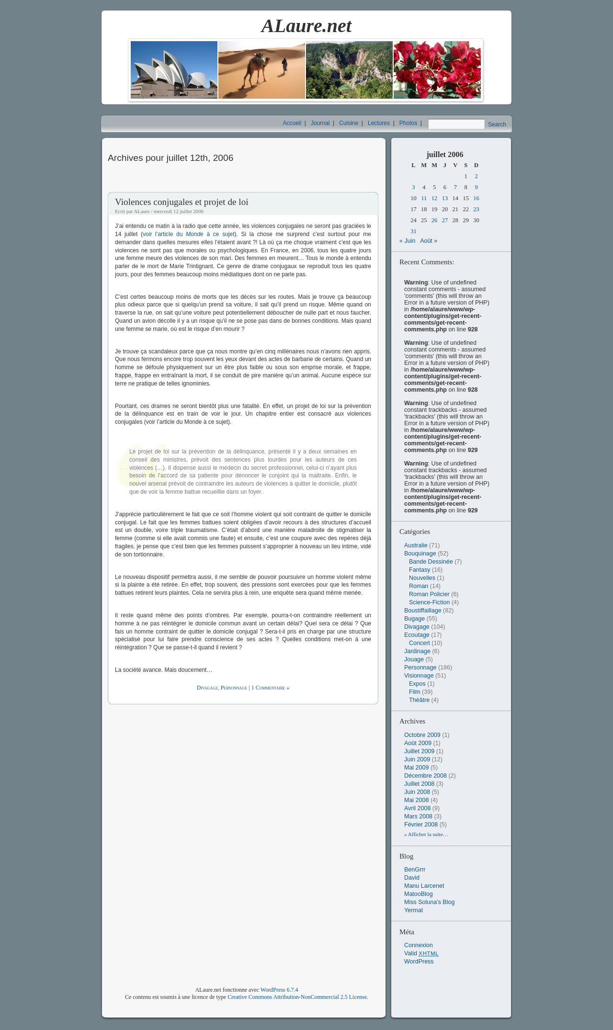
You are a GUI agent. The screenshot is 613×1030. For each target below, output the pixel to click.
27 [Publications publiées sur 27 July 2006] (445, 220)
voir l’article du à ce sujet (188, 234)
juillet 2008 (419, 784)
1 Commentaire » (270, 687)
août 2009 (417, 743)
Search (497, 124)
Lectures (379, 123)
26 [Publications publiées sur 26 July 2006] (434, 220)
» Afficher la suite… (426, 834)
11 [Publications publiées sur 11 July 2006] (424, 198)
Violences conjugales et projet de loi (182, 202)
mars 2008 (418, 816)
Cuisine (348, 123)
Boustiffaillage (423, 610)
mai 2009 (416, 767)
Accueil (292, 123)
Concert (419, 643)
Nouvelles (422, 578)
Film (414, 692)
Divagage (207, 687)
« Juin (407, 241)
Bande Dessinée (431, 561)
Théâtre (419, 700)
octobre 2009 (422, 735)
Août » (428, 241)
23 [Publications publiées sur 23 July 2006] (476, 209)
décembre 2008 (425, 775)
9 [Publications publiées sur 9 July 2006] (476, 187)
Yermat (413, 910)
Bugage (414, 618)
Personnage (234, 687)
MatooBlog (418, 894)
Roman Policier (429, 594)
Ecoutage (417, 635)
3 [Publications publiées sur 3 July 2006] (413, 187)
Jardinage (417, 651)
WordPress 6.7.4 (279, 989)
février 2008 (421, 824)
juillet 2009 (419, 751)
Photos (408, 123)
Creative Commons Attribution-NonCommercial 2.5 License (297, 997)
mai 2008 (416, 800)
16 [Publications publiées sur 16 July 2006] (476, 198)
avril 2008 (417, 808)
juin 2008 (417, 792)
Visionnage (419, 675)
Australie (416, 545)
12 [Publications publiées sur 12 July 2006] (434, 198)
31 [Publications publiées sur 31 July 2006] (413, 231)
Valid (421, 953)
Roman (418, 586)
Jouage (414, 659)
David (412, 877)
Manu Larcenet (424, 886)
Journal (320, 123)
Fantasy (419, 569)
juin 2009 (417, 759)
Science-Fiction (429, 602)
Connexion (418, 945)
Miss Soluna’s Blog (429, 902)
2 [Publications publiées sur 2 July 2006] (476, 176)
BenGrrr (414, 869)
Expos (417, 683)
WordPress (419, 961)
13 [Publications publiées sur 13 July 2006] (445, 198)
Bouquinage (420, 553)
